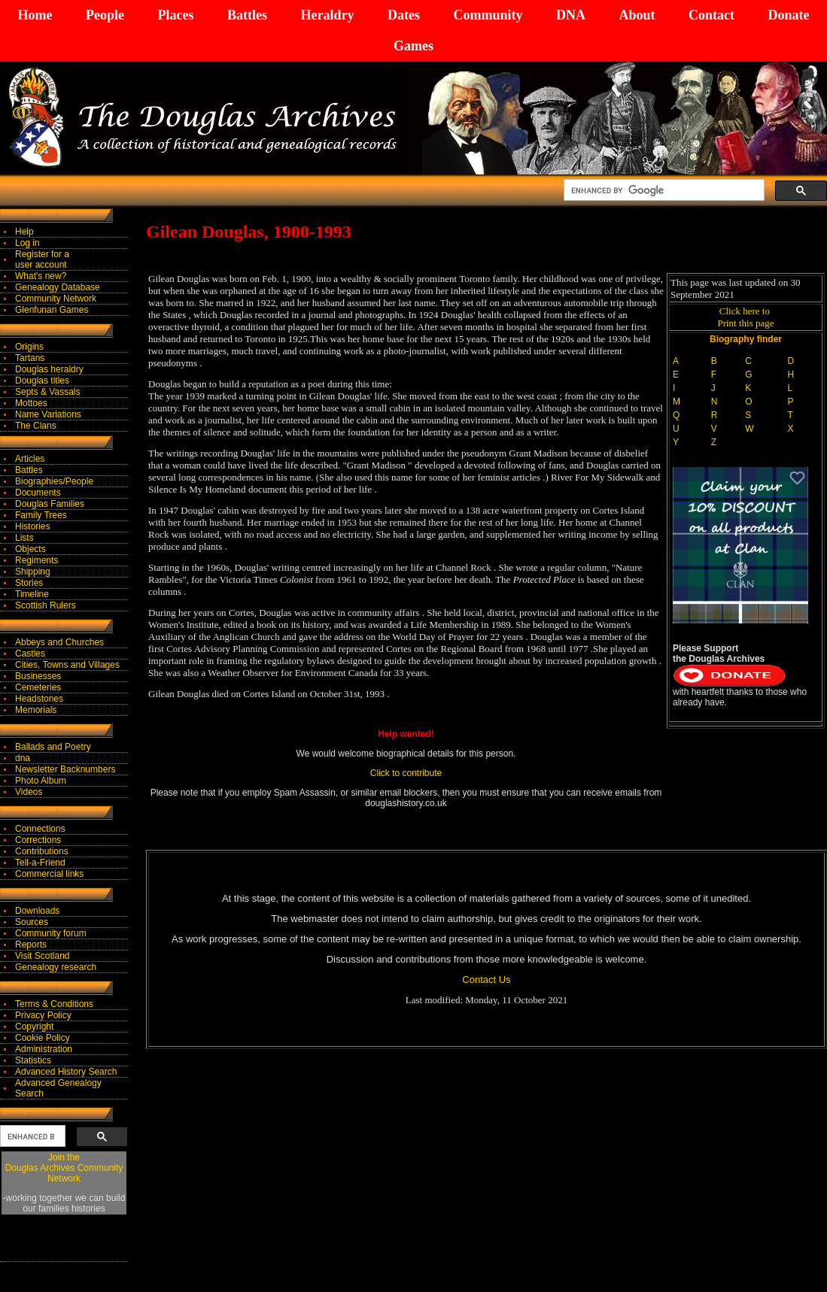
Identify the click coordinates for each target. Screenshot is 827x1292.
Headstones (39, 698)
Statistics (33, 1060)
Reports (31, 944)
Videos (28, 792)
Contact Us (486, 979)
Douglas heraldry (49, 369)
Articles (29, 458)
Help (24, 231)
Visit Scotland (42, 956)
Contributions (41, 851)
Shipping (32, 571)
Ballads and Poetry (53, 747)
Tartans (29, 358)
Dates (404, 15)
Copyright (34, 1026)
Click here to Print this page (745, 317)
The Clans (35, 425)
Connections (40, 828)
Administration (43, 1049)
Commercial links (49, 874)
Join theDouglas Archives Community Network (64, 1168)
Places (175, 15)
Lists (24, 537)
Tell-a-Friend (40, 862)
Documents (38, 492)
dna (22, 758)
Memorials (35, 710)
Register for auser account (42, 259)
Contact (711, 15)
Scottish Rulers (45, 605)
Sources (31, 922)
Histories (32, 526)
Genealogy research (55, 967)
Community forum (51, 933)
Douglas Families (49, 504)
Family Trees (41, 515)
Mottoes (31, 403)
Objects (30, 549)
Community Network (55, 298)
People (105, 15)
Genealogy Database (57, 287)
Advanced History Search (66, 1071)
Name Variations (48, 414)
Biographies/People (54, 481)
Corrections (38, 840)
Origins (29, 346)
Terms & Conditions (54, 1004)
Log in (27, 243)
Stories (29, 583)
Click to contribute (406, 773)
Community (487, 15)
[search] (662, 190)
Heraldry (327, 15)
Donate (788, 15)
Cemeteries (38, 687)
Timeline (32, 594)
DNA (570, 15)
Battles (247, 15)
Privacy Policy (43, 1015)
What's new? (40, 276)
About (637, 15)
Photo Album (40, 780)
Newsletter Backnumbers (65, 769)
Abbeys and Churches (59, 642)
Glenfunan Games (51, 310)
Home (35, 15)
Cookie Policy (42, 1038)
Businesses (38, 676)
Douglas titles (42, 380)
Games (413, 45)
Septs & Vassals (47, 392)
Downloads (37, 910)
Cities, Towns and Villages (67, 665)
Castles (30, 653)
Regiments (36, 560)
